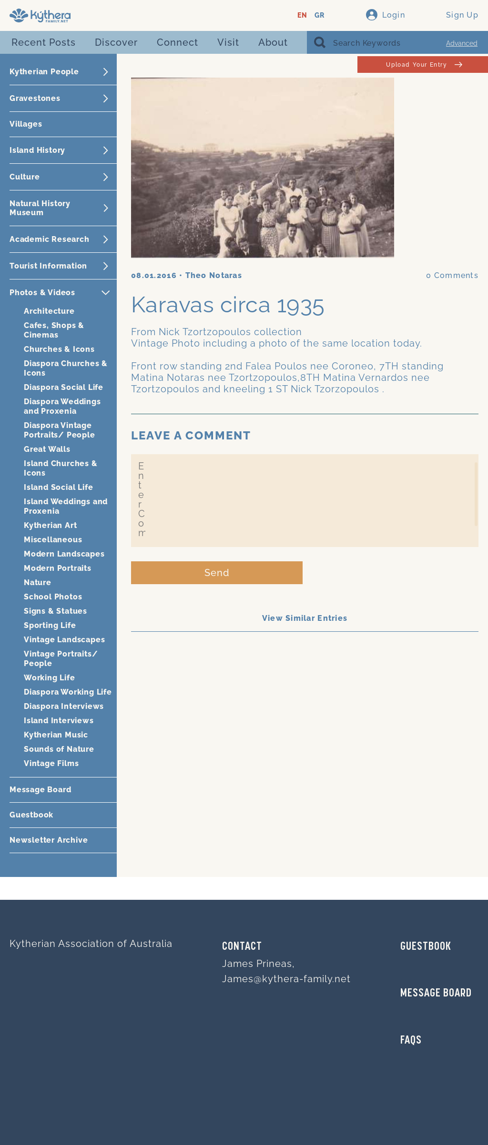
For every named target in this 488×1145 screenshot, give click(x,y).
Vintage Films (51, 763)
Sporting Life (50, 625)
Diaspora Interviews (64, 706)
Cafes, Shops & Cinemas (54, 330)
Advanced (462, 43)
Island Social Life (58, 487)
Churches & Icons (59, 349)
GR (320, 15)
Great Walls (47, 449)
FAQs (411, 1040)
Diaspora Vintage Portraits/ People (59, 430)
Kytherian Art (50, 525)
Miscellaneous (53, 539)
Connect (177, 42)
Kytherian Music (56, 734)
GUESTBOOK (425, 947)
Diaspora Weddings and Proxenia (62, 406)
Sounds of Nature (59, 749)
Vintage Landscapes (64, 639)
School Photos (53, 596)
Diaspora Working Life (68, 692)
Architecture (49, 311)
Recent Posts (43, 42)
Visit (228, 42)
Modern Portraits (58, 568)
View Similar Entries (305, 618)
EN (302, 15)
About (273, 42)
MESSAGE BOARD (436, 993)
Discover (116, 42)
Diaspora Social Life (63, 387)
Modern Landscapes (64, 553)
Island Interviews (59, 720)
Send (217, 572)
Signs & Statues (55, 611)
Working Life (49, 677)
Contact (242, 947)
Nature (37, 582)
